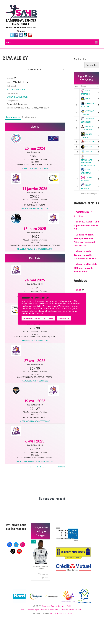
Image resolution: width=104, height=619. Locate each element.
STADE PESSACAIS (16, 89)
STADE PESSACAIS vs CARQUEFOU (34, 209)
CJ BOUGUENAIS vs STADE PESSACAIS (35, 421)
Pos (76, 86)
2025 (78, 289)
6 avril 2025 (34, 441)
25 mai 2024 (35, 148)
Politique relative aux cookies (72, 610)
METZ (85, 98)
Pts (99, 86)
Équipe (83, 86)
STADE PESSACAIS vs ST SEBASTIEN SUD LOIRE (35, 461)
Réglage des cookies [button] (31, 318)
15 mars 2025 (34, 229)
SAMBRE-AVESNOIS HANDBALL (21, 22)
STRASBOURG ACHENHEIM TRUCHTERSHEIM (88, 161)
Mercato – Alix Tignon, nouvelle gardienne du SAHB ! (85, 255)
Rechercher (80, 59)
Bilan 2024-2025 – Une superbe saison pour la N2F (86, 225)
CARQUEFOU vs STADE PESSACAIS (34, 341)
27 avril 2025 (34, 361)
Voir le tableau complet (88, 194)
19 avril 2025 (34, 401)
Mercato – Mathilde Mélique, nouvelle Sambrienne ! (85, 268)
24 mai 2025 (35, 280)
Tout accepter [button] (63, 318)
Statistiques (29, 117)
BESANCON (88, 142)
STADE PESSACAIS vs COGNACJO (35, 381)
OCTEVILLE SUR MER (17, 97)
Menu (8, 42)
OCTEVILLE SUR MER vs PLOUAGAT (35, 168)
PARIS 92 (86, 147)
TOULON (86, 152)
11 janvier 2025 (34, 189)
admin (23, 610)
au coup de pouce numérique (61, 613)
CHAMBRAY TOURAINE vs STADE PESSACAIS (34, 249)
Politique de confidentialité (50, 610)
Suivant (61, 466)
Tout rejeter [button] (49, 318)
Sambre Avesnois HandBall (56, 606)
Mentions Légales (33, 610)
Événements (13, 117)
